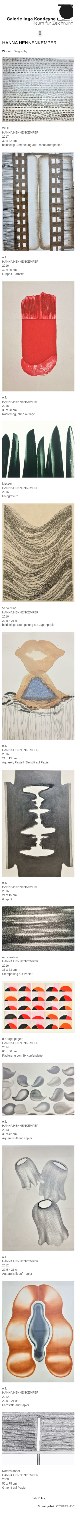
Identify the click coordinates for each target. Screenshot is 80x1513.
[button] (40, 33)
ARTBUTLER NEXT (64, 1506)
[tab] (6, 51)
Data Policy (38, 1498)
